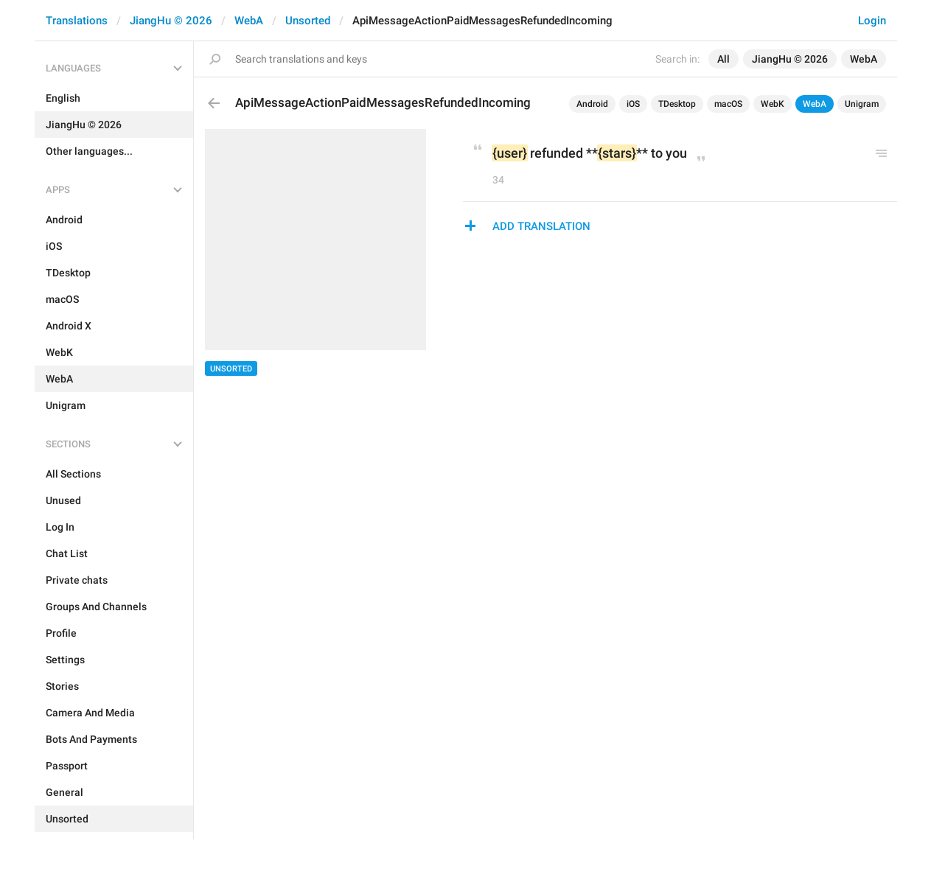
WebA (248, 20)
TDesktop (677, 104)
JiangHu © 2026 (171, 20)
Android (592, 104)
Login (872, 20)
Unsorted (307, 20)
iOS (633, 104)
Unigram (862, 104)
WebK (772, 104)
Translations (77, 20)
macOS (728, 104)
